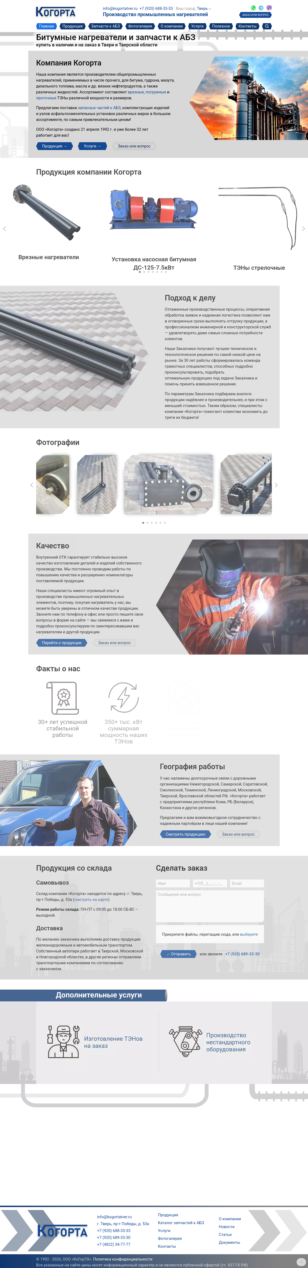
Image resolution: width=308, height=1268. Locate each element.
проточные (46, 98)
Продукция (72, 26)
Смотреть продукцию (185, 834)
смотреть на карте (91, 899)
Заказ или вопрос (134, 146)
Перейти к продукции (62, 642)
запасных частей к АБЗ (99, 107)
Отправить (178, 954)
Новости (227, 1226)
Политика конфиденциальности (122, 1259)
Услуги (197, 26)
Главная (46, 26)
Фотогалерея (140, 26)
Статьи (225, 1234)
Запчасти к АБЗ (105, 26)
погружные (156, 92)
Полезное (221, 26)
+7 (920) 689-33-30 (242, 954)
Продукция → (54, 146)
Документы (229, 1242)
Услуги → (92, 146)
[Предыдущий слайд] (4, 228)
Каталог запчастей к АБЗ (181, 1222)
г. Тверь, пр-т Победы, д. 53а (123, 1223)
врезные (136, 92)
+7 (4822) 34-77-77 (113, 1244)
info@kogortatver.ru (120, 8)
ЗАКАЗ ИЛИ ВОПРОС (255, 15)
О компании (172, 26)
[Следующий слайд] (303, 228)
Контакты (247, 26)
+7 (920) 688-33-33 (156, 8)
